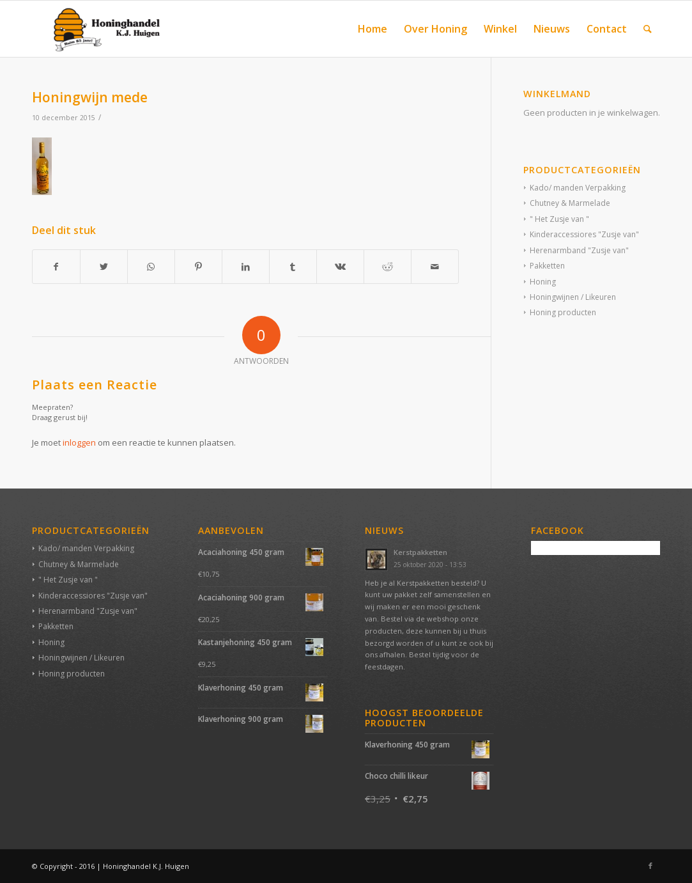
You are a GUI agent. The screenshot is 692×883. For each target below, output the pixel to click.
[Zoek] (647, 29)
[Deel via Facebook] (56, 266)
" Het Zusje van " (559, 219)
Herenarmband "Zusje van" (579, 250)
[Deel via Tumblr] (293, 266)
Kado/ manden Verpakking (578, 187)
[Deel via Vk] (340, 266)
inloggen (79, 442)
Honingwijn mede (90, 97)
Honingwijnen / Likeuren (573, 297)
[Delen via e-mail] (434, 266)
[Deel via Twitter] (104, 266)
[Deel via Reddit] (387, 266)
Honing (543, 281)
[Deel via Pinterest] (198, 266)
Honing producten (563, 312)
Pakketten (547, 265)
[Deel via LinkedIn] (245, 266)
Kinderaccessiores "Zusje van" (584, 234)
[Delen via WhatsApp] (151, 266)
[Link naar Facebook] (650, 865)
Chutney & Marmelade (570, 203)
